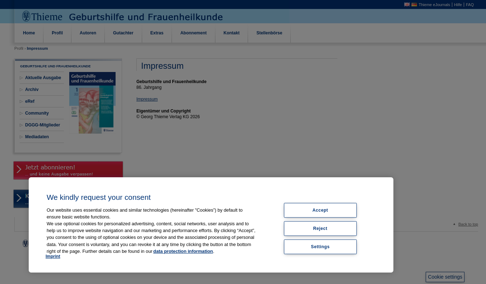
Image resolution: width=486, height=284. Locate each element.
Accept (320, 210)
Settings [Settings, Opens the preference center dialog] (320, 246)
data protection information (183, 251)
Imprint (53, 256)
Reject (320, 228)
